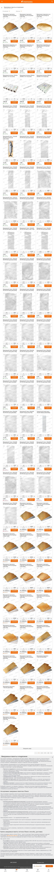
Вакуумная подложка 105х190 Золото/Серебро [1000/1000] (43, 505)
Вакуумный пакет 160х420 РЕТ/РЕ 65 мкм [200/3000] (44, 229)
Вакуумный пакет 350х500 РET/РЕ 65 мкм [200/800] (10, 412)
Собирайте (49, 866)
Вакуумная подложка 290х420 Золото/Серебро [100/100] (27, 15)
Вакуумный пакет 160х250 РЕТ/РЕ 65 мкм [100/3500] (44, 443)
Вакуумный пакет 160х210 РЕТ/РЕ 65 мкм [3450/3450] (10, 198)
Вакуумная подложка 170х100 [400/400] (9, 688)
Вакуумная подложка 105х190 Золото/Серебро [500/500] (43, 535)
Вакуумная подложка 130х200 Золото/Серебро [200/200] (10, 15)
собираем (37, 866)
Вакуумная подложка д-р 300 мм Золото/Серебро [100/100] (43, 46)
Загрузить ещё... (27, 749)
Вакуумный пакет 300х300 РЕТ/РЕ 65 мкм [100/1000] (27, 474)
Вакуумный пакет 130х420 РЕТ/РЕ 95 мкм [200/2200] (27, 168)
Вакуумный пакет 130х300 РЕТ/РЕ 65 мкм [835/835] (44, 137)
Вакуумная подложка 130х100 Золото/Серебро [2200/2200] (10, 597)
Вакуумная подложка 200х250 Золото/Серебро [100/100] (27, 688)
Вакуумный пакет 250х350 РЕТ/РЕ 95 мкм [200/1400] (10, 351)
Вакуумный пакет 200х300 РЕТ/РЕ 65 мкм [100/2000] (10, 474)
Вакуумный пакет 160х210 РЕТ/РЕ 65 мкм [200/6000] (44, 168)
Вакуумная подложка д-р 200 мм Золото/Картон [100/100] (43, 15)
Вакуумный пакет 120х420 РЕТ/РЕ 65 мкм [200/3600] (44, 107)
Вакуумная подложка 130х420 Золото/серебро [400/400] (43, 627)
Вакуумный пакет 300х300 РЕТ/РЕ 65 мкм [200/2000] (44, 351)
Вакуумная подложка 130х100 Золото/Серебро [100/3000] (27, 566)
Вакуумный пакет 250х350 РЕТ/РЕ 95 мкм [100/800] (44, 321)
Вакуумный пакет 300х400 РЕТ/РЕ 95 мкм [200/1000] (44, 382)
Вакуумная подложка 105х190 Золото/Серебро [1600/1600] (10, 535)
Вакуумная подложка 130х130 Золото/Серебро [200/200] (43, 597)
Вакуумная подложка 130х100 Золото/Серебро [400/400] (27, 597)
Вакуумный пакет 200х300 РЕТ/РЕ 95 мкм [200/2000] (10, 290)
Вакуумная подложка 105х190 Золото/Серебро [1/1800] (27, 505)
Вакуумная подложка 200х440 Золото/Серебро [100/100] (10, 719)
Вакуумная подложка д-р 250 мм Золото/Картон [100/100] (10, 46)
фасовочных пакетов (12, 836)
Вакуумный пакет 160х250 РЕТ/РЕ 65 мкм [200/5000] (27, 198)
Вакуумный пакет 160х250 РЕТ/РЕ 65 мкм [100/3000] (27, 443)
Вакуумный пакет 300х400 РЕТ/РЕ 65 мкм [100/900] (44, 474)
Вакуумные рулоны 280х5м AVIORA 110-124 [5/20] (44, 76)
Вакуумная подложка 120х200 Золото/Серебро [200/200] (10, 566)
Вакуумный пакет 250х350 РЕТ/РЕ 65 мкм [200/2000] (10, 321)
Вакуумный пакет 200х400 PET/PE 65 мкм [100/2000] (27, 290)
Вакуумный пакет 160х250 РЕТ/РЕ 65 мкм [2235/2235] (44, 198)
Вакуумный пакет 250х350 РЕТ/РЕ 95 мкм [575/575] (27, 351)
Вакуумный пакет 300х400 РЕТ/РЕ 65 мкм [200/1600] (27, 382)
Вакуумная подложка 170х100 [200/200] (42, 657)
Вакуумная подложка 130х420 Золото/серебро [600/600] (10, 658)
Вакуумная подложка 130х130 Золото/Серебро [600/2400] (27, 627)
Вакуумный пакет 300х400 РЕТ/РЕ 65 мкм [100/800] (10, 382)
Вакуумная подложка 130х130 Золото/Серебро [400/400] (10, 627)
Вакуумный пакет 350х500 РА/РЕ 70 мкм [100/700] (27, 412)
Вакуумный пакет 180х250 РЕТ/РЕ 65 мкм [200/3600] (10, 259)
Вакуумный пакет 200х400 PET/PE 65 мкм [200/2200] (44, 290)
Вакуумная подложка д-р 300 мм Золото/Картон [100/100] (27, 46)
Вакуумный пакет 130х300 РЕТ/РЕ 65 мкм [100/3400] (10, 443)
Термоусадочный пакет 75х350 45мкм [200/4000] (43, 412)
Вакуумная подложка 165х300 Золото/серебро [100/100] (26, 658)
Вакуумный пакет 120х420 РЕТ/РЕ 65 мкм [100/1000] (10, 107)
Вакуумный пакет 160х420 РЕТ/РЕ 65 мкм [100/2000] (10, 229)
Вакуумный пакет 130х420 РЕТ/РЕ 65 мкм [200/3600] (10, 168)
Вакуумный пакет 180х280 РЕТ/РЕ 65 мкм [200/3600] (27, 259)
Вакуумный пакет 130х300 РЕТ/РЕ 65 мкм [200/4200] (27, 137)
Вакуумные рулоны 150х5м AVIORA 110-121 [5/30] (10, 76)
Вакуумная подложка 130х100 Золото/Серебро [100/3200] (43, 566)
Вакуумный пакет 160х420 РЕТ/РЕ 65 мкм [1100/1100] (27, 229)
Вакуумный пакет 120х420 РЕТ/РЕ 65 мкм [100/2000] (27, 107)
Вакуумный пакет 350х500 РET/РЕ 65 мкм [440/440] (10, 504)
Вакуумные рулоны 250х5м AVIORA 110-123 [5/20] (27, 76)
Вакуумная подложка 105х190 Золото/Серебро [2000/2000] (27, 535)
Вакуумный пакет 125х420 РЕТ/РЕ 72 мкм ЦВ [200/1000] (10, 138)
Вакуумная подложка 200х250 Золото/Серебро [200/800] (43, 688)
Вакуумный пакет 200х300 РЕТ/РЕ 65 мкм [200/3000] (44, 259)
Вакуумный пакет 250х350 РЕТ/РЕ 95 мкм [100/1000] (27, 321)
